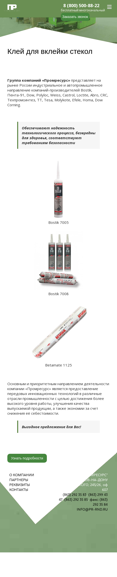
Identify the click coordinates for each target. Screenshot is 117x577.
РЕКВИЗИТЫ (19, 485)
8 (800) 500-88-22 (81, 5)
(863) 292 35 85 (76, 499)
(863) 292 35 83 (74, 494)
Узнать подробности (27, 458)
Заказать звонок (75, 17)
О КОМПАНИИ (21, 475)
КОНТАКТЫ (18, 489)
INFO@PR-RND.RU (92, 509)
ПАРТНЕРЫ (18, 480)
